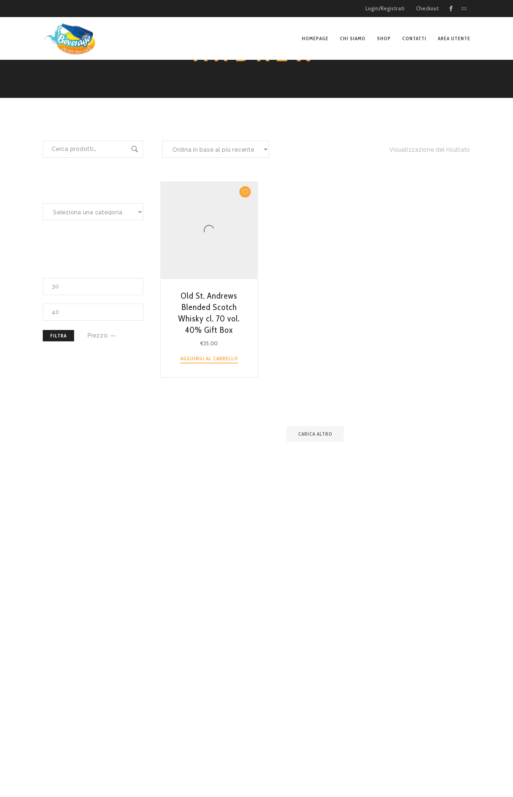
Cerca (134, 202)
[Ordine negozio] (215, 202)
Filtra (58, 389)
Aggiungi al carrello (209, 411)
